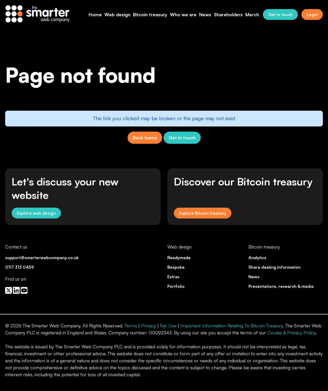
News (205, 14)
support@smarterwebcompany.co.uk (42, 257)
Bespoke (176, 267)
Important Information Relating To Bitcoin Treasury (231, 325)
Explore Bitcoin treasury (202, 213)
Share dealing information (274, 267)
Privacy (148, 325)
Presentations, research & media (281, 286)
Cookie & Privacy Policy (291, 332)
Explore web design (36, 213)
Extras (173, 276)
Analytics (257, 257)
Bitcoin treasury (150, 14)
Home (95, 14)
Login (312, 14)
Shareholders (228, 14)
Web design (117, 14)
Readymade (179, 257)
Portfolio (176, 286)
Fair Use (168, 325)
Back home (145, 137)
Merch (252, 14)
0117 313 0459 (19, 267)
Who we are (183, 14)
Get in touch (280, 14)
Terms (130, 325)
